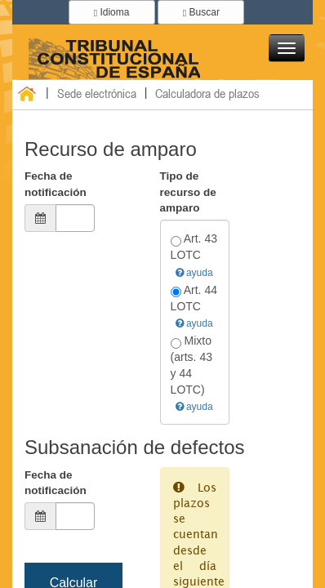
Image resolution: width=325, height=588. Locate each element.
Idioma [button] (112, 12)
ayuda (194, 272)
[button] (287, 48)
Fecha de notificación (55, 184)
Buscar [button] (201, 12)
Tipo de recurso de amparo (188, 192)
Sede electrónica (96, 93)
